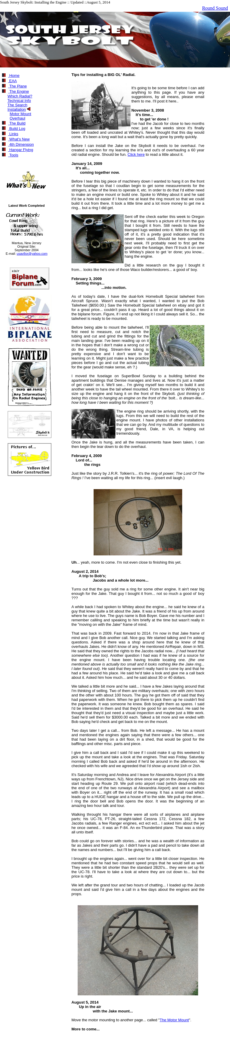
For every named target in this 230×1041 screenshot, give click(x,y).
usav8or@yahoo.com (32, 253)
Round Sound (215, 8)
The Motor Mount (174, 1020)
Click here (136, 154)
